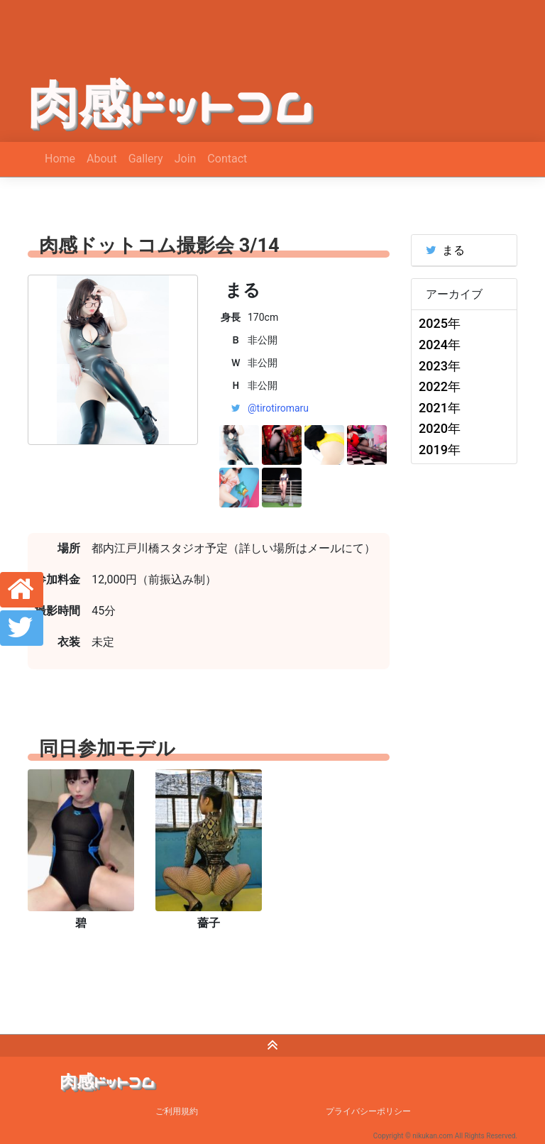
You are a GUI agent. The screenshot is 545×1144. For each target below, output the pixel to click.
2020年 (440, 428)
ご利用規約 (176, 1111)
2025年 (440, 323)
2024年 (440, 344)
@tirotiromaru (278, 408)
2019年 (440, 449)
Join (186, 158)
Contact (227, 158)
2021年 (440, 407)
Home (60, 158)
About (102, 158)
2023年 (440, 365)
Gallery (145, 158)
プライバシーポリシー (368, 1111)
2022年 (440, 386)
